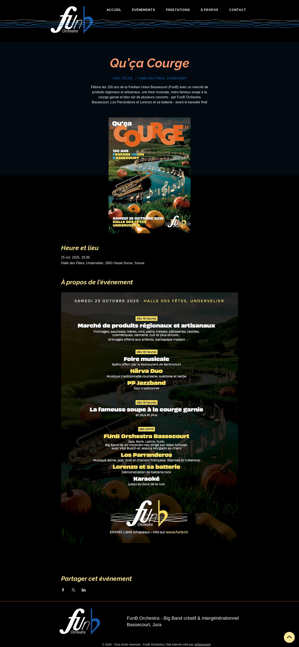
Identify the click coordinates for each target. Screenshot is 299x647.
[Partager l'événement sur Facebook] (63, 590)
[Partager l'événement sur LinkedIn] (84, 590)
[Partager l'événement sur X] (73, 590)
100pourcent (202, 644)
